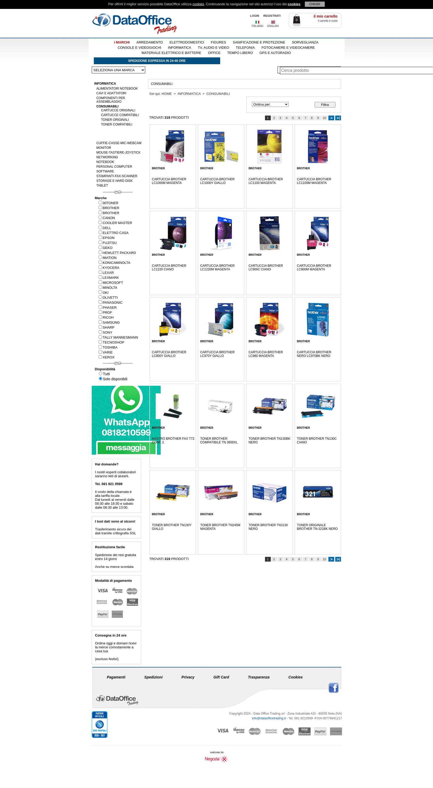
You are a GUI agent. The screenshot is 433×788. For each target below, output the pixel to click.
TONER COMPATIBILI (116, 124)
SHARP (107, 327)
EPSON (107, 238)
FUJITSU (108, 243)
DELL (105, 228)
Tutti (104, 374)
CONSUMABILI (107, 106)
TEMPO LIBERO (240, 53)
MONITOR (103, 148)
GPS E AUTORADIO (275, 53)
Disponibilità (105, 369)
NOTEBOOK (105, 162)
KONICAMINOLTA (115, 263)
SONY (105, 332)
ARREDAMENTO (149, 42)
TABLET (102, 185)
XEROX (107, 357)
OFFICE (214, 53)
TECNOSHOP (111, 342)
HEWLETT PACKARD (117, 253)
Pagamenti (116, 677)
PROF (105, 312)
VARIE (106, 352)
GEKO (106, 248)
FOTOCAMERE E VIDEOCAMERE (288, 48)
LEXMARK (109, 278)
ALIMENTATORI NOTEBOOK (117, 88)
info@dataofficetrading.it (269, 718)
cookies (198, 4)
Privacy (187, 677)
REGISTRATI (272, 15)
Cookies (295, 677)
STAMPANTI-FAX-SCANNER (116, 176)
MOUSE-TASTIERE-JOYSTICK (118, 152)
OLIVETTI (108, 298)
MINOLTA (108, 288)
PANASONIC (111, 303)
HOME (166, 94)
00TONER (108, 203)
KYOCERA (109, 268)
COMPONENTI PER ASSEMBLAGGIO (110, 100)
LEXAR (106, 273)
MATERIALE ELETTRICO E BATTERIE (171, 53)
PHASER (108, 307)
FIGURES (218, 42)
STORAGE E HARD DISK (114, 181)
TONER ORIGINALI (115, 120)
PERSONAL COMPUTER (114, 167)
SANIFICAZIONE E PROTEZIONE (259, 42)
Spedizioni (153, 677)
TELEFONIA (245, 48)
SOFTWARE (105, 171)
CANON (107, 218)
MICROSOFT (111, 283)
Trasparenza (258, 677)
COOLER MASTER (115, 223)
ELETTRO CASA (114, 233)
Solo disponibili (113, 379)
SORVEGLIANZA (305, 42)
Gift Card (221, 677)
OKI (104, 293)
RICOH (106, 317)
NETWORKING (107, 157)
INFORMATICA (179, 48)
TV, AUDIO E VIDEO (213, 48)
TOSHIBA (108, 347)
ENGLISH (273, 26)
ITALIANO (257, 26)
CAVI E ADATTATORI (111, 93)
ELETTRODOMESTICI (187, 42)
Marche (101, 198)
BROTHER (109, 208)
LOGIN (254, 15)
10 (324, 117)
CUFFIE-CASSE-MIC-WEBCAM (119, 143)
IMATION (108, 258)
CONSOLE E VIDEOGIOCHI (139, 48)
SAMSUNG (109, 322)
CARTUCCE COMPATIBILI (120, 115)
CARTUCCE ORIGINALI (118, 110)
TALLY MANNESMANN (118, 337)
